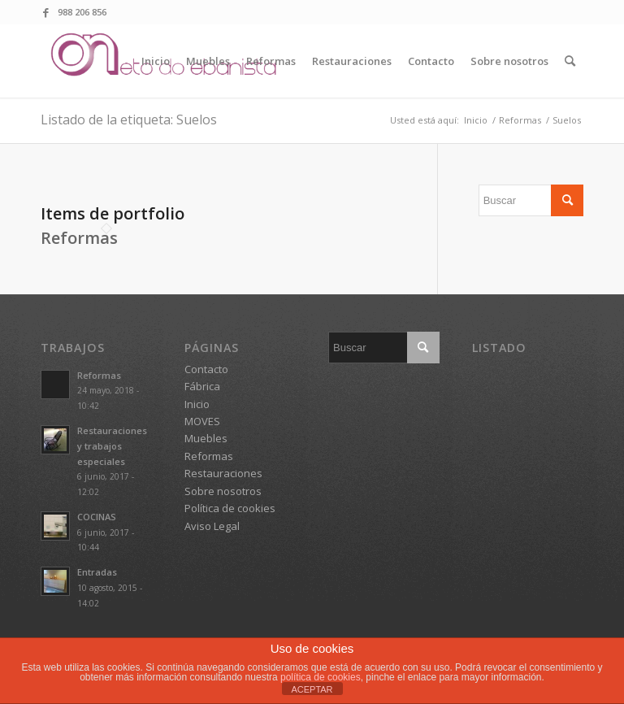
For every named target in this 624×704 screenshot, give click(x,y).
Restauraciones (223, 473)
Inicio (197, 404)
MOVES (202, 421)
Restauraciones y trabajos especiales (112, 445)
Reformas (79, 238)
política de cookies (320, 677)
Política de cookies (229, 508)
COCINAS (96, 517)
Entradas (97, 572)
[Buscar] (570, 61)
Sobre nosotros (223, 491)
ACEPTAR (311, 689)
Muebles (206, 438)
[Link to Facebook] (45, 12)
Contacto (206, 369)
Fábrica (202, 386)
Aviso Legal (212, 526)
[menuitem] (155, 61)
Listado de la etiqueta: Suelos (129, 119)
